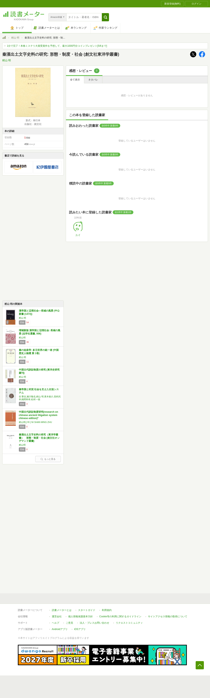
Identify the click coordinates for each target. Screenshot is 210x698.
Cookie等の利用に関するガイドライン (120, 616)
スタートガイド (86, 610)
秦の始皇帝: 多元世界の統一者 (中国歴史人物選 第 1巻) (39, 352)
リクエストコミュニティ (129, 623)
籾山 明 (15, 37)
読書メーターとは (62, 610)
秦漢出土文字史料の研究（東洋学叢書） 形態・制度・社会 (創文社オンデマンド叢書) (39, 437)
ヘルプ (55, 623)
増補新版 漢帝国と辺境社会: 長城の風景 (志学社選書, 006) (39, 332)
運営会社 (57, 616)
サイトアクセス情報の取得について (167, 616)
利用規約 (107, 610)
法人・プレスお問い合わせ (94, 623)
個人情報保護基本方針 (80, 616)
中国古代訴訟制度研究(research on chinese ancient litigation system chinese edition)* (38, 415)
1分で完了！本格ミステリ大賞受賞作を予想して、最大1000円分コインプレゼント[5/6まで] (57, 45)
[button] (105, 17)
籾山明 (22, 337)
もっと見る (48, 459)
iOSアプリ (80, 629)
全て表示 (75, 79)
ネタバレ (93, 79)
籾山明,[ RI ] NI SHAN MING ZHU (35, 422)
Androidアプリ (60, 629)
